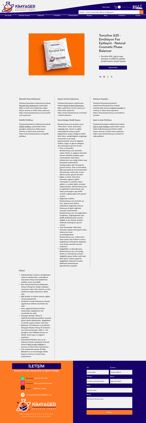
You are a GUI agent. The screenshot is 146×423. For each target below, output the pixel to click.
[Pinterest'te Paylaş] (104, 77)
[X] (23, 388)
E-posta (112, 367)
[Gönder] (109, 412)
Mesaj (89, 394)
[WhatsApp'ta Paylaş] (108, 77)
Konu (88, 385)
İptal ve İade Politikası (101, 127)
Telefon (89, 376)
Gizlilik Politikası (25, 127)
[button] (57, 15)
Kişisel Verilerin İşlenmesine (74, 106)
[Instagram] (23, 383)
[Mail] (23, 395)
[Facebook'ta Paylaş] (100, 77)
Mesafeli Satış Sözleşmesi (28, 106)
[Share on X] (111, 77)
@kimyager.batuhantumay (43, 383)
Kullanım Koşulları (117, 108)
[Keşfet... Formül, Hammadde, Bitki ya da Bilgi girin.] (107, 12)
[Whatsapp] (23, 378)
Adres (112, 376)
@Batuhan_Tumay (40, 388)
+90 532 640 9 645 (41, 378)
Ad (88, 367)
